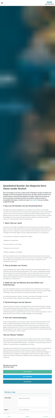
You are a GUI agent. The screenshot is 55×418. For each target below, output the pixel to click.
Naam (6, 409)
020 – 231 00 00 (27, 371)
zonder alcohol (33, 200)
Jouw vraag (7, 397)
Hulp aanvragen (27, 376)
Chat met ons (27, 381)
